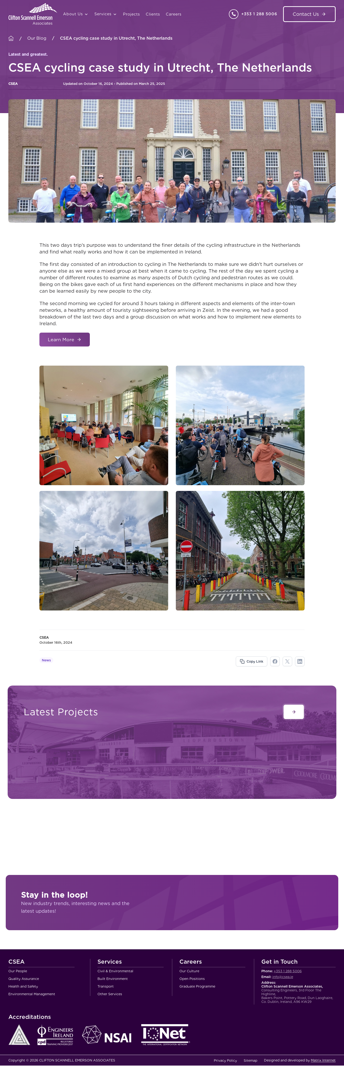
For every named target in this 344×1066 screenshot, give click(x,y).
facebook (275, 662)
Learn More (61, 340)
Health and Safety (23, 987)
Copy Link (255, 662)
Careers (174, 14)
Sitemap (250, 1061)
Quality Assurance (23, 979)
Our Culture (189, 971)
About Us (76, 14)
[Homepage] (11, 38)
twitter (287, 662)
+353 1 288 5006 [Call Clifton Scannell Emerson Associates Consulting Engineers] (259, 14)
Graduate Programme (197, 987)
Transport (105, 987)
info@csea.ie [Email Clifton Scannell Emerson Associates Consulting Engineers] (282, 977)
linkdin (300, 662)
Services (105, 14)
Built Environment (112, 979)
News (46, 661)
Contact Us (306, 14)
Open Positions (192, 979)
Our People (17, 971)
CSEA (16, 962)
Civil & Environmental (115, 971)
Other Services (109, 994)
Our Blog (36, 38)
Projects (131, 14)
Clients (153, 14)
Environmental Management (31, 994)
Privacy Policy (225, 1061)
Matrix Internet (323, 1060)
